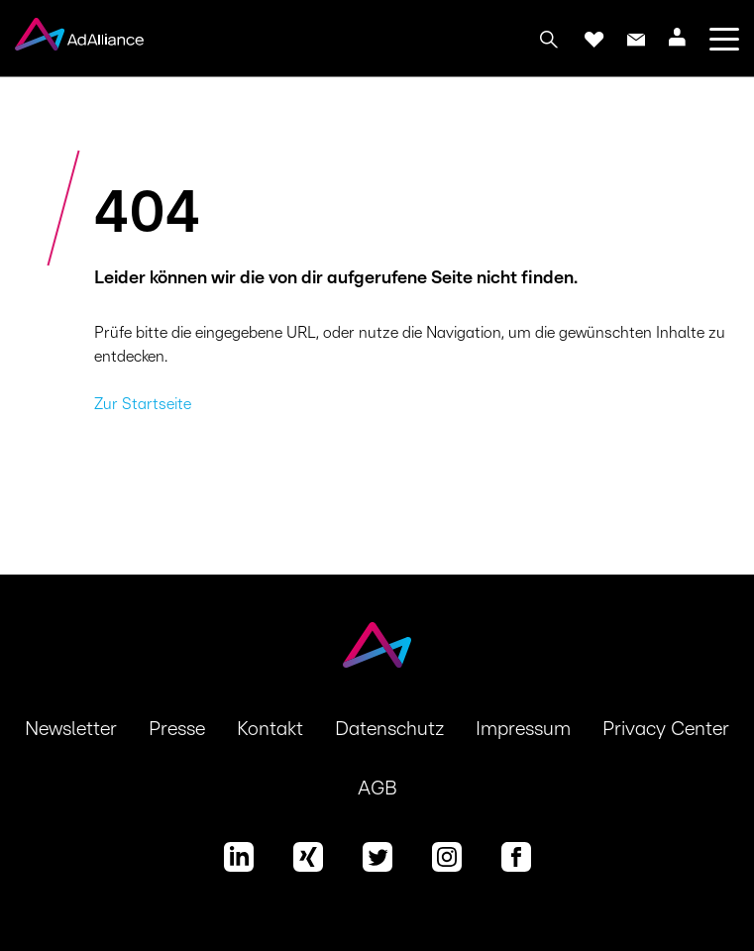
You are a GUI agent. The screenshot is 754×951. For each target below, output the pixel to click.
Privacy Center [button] (665, 729)
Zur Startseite (142, 404)
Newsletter (71, 729)
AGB (377, 788)
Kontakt (270, 729)
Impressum (523, 729)
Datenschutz (389, 729)
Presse (177, 729)
